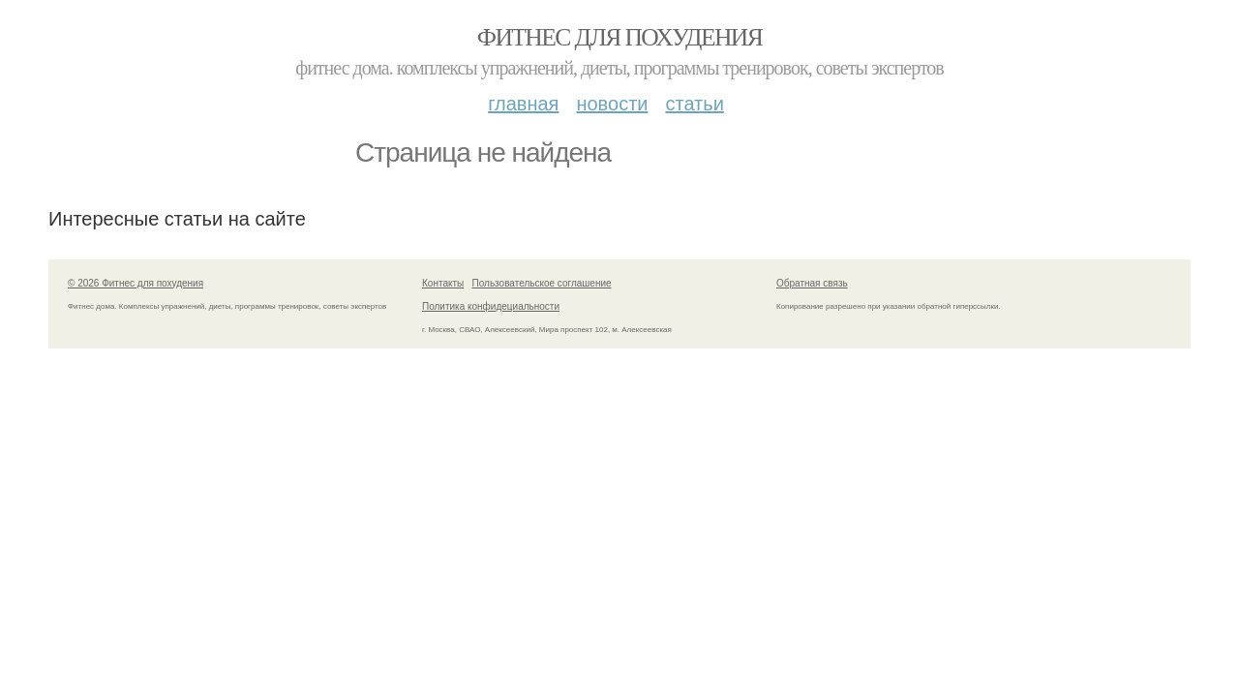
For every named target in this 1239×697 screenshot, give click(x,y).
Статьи (694, 103)
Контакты (443, 283)
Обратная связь (812, 283)
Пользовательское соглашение (542, 283)
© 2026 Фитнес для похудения (135, 283)
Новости (612, 103)
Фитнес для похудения (619, 37)
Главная (523, 103)
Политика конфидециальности (490, 306)
